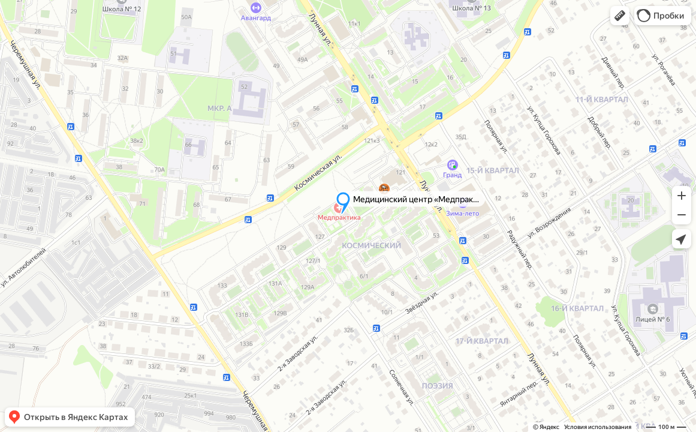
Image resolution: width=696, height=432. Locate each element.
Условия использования (597, 427)
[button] (619, 15)
